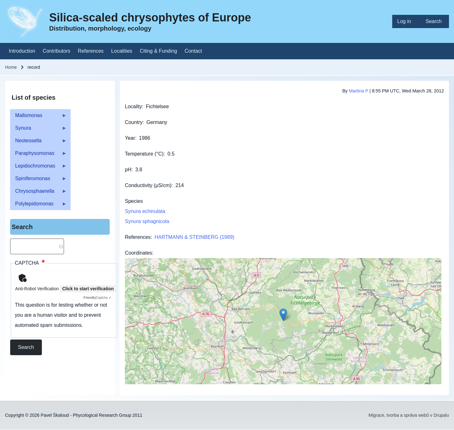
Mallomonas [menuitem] (38, 117)
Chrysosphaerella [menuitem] (38, 192)
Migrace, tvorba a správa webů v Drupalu (409, 415)
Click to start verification (88, 288)
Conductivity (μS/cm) (148, 185)
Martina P (358, 90)
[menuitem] (406, 21)
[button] (283, 314)
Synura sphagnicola (147, 221)
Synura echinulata (145, 211)
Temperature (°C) (144, 153)
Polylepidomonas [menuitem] (38, 205)
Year (130, 138)
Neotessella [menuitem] (38, 142)
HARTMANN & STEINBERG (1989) (194, 237)
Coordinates (138, 253)
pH (128, 169)
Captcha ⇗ (97, 297)
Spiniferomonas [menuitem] (38, 180)
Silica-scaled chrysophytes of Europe (150, 17)
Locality (133, 106)
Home (11, 67)
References (138, 237)
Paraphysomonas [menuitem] (38, 155)
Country (134, 122)
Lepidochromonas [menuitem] (38, 167)
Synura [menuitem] (38, 129)
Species (134, 201)
